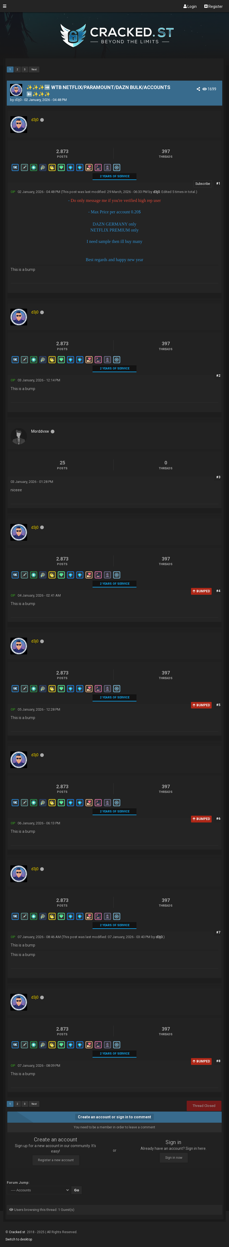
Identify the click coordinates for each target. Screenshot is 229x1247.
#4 (218, 591)
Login (190, 6)
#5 (218, 705)
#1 (218, 183)
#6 (218, 819)
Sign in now (173, 1158)
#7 (218, 932)
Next (34, 69)
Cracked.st (17, 1232)
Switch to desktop (18, 1239)
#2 (218, 376)
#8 (218, 1061)
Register (213, 6)
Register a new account (56, 1160)
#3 (218, 477)
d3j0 (18, 100)
